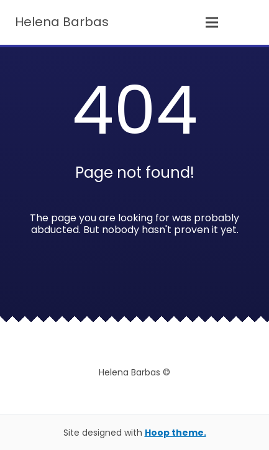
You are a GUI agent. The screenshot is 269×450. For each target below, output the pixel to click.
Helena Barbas (62, 21)
